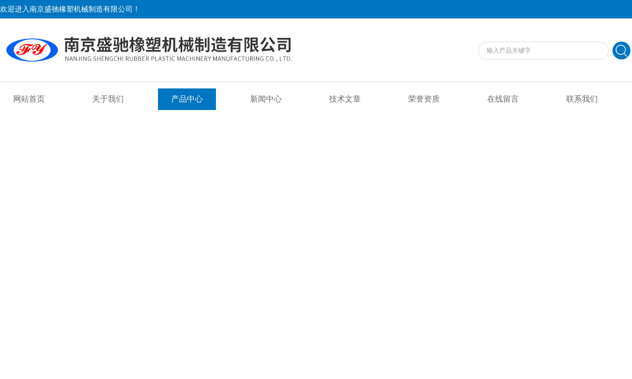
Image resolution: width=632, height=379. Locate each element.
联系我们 (582, 99)
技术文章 (345, 99)
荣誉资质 (424, 99)
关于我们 (108, 99)
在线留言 (503, 99)
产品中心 (187, 99)
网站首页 (29, 99)
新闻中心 (266, 99)
